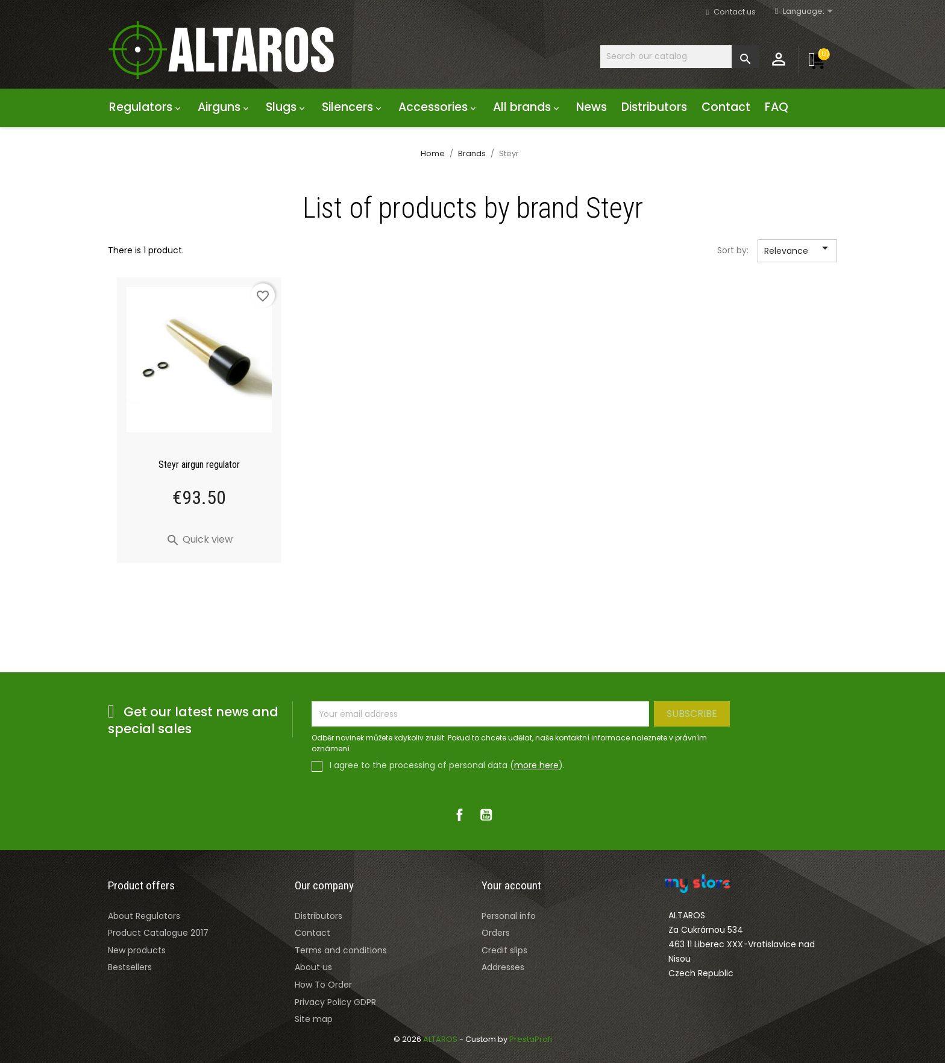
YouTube (486, 815)
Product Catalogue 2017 (158, 933)
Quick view (199, 539)
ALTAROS (441, 1039)
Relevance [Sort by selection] (798, 251)
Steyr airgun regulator (199, 464)
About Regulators (144, 916)
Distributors (654, 107)
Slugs (286, 107)
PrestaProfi (530, 1039)
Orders (496, 933)
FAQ (776, 107)
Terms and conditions (341, 950)
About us (313, 967)
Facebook (459, 815)
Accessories (438, 107)
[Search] (679, 56)
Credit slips (504, 950)
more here (536, 765)
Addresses (503, 967)
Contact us (735, 12)
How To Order (323, 985)
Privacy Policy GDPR (335, 1002)
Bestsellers (130, 967)
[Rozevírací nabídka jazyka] (810, 11)
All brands (527, 107)
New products (137, 950)
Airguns (224, 107)
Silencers (353, 107)
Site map (314, 1019)
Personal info (509, 916)
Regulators (146, 107)
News (591, 107)
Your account (511, 885)
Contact (726, 107)
